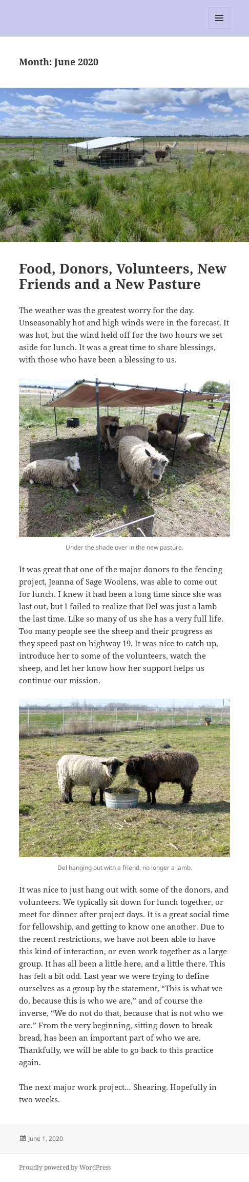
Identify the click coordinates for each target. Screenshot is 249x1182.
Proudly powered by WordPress (65, 1167)
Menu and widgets (219, 28)
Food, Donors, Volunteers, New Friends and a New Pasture (122, 276)
